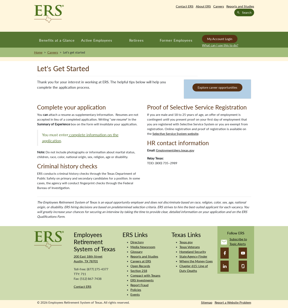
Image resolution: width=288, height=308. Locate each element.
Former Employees (176, 40)
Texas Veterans (189, 247)
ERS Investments (142, 280)
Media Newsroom (142, 247)
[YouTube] (243, 253)
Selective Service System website (175, 133)
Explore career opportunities (217, 87)
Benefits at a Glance (57, 40)
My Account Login (219, 39)
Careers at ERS (140, 261)
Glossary (136, 251)
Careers (218, 6)
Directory (137, 242)
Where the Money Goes (196, 261)
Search (244, 12)
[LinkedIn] (224, 266)
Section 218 (138, 270)
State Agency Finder (193, 256)
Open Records (140, 266)
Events (135, 294)
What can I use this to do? (220, 45)
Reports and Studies (240, 6)
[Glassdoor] (243, 266)
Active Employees (96, 40)
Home (38, 52)
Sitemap (206, 302)
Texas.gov (186, 242)
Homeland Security (192, 251)
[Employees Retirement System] (49, 239)
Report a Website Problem (233, 302)
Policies (135, 290)
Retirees (136, 40)
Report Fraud (139, 285)
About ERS (203, 6)
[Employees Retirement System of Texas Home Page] (49, 14)
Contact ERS (184, 6)
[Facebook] (224, 253)
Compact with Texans (145, 275)
